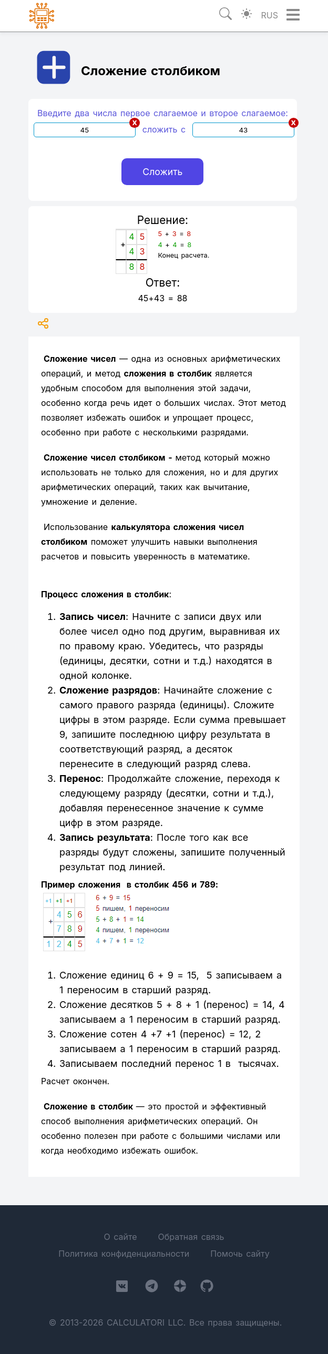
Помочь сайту (239, 1253)
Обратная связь (191, 1236)
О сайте (120, 1236)
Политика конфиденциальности (123, 1253)
